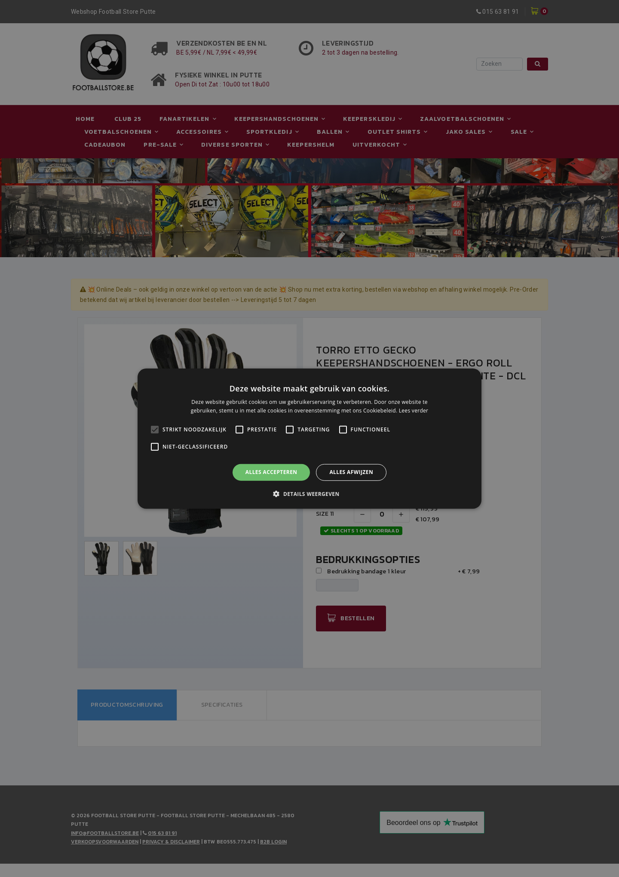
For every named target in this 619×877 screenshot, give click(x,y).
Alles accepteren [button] (271, 472)
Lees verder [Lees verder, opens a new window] (414, 410)
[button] (309, 493)
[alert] (309, 438)
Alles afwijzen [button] (351, 472)
